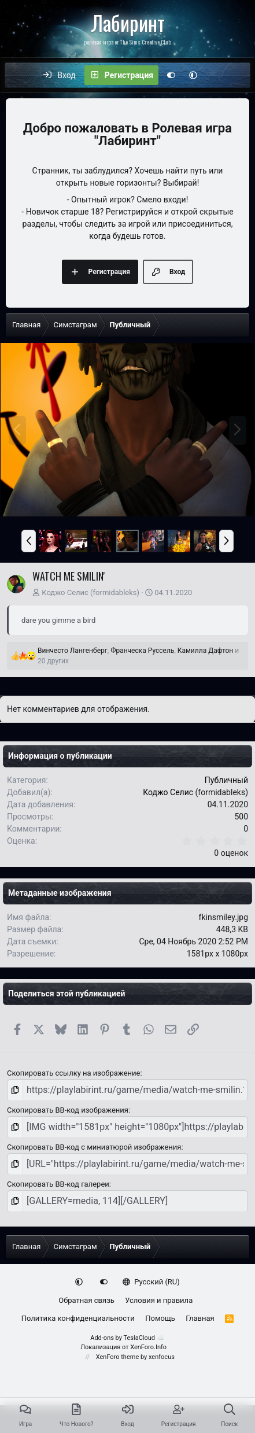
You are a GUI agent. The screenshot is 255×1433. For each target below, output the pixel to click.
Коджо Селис (65, 592)
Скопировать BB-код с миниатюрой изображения (94, 1147)
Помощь (160, 1318)
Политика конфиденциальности (78, 1318)
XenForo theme (117, 1357)
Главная (200, 1318)
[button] (193, 75)
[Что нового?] (216, 75)
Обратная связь (86, 1300)
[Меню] (19, 75)
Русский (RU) (151, 1281)
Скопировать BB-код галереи (58, 1184)
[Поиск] (240, 75)
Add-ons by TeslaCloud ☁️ (127, 1338)
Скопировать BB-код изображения (67, 1110)
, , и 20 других (138, 656)
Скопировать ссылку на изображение (73, 1073)
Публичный (226, 780)
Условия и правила (159, 1300)
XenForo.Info (148, 1347)
